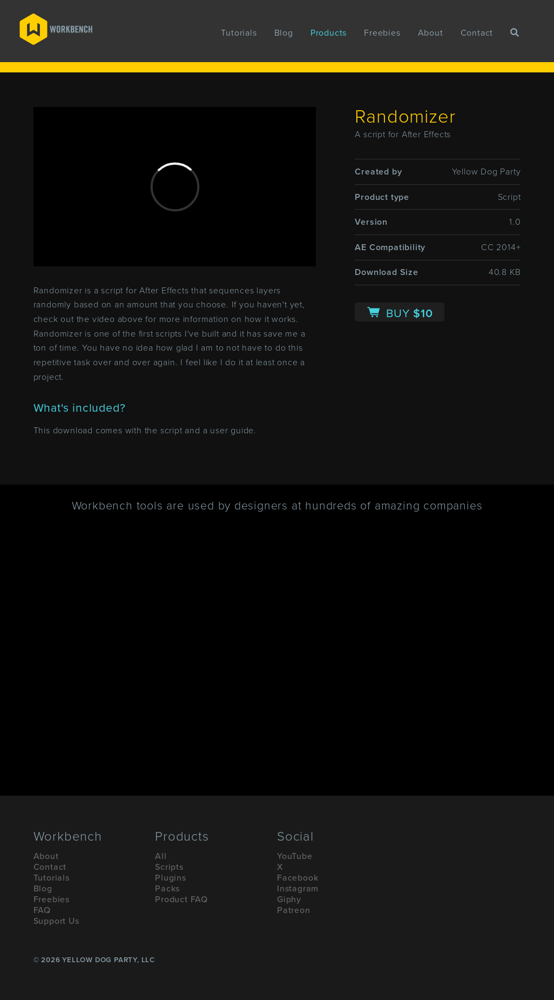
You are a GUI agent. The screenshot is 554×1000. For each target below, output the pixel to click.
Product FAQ (181, 899)
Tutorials (238, 33)
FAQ (42, 910)
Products (328, 33)
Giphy (289, 899)
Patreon (293, 910)
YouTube (295, 856)
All (160, 856)
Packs (167, 888)
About (430, 33)
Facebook (297, 878)
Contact (477, 33)
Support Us (56, 921)
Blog (283, 33)
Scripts (169, 867)
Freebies (382, 33)
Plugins (170, 878)
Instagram (298, 888)
